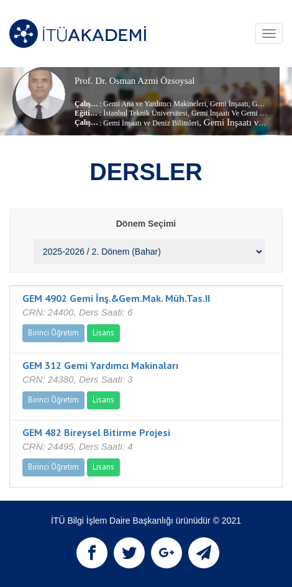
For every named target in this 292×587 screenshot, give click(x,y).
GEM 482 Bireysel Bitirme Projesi (96, 432)
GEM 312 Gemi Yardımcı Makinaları (100, 365)
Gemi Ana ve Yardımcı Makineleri (154, 103)
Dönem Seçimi (146, 224)
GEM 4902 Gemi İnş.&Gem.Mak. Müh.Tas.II (116, 298)
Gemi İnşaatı (228, 103)
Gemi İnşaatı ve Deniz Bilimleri (151, 123)
